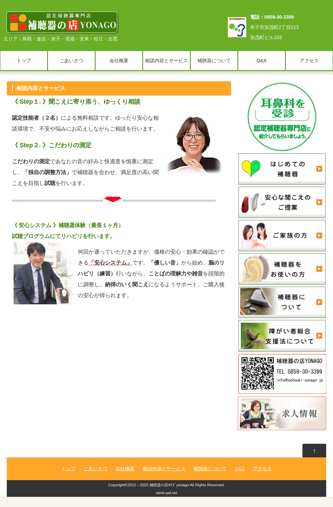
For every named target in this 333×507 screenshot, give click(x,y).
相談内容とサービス (166, 60)
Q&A (262, 60)
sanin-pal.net (166, 493)
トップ (24, 60)
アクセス (309, 60)
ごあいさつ (71, 60)
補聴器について (214, 60)
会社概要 (118, 60)
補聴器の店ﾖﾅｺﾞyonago (169, 485)
